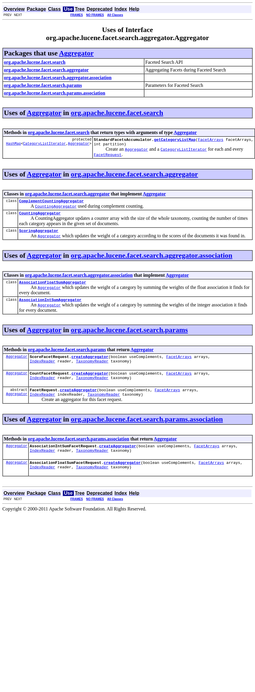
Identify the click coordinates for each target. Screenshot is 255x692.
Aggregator (76, 53)
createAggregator (90, 363)
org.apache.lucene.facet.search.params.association (147, 431)
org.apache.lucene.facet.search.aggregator (134, 176)
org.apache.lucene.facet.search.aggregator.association (151, 260)
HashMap (13, 145)
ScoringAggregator (38, 235)
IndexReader (42, 369)
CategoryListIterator (44, 145)
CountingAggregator (39, 216)
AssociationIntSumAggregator (50, 305)
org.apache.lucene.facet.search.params (129, 336)
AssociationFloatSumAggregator (52, 287)
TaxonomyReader (92, 369)
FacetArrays (210, 140)
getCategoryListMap (174, 140)
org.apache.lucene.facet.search (117, 113)
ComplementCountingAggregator (51, 203)
